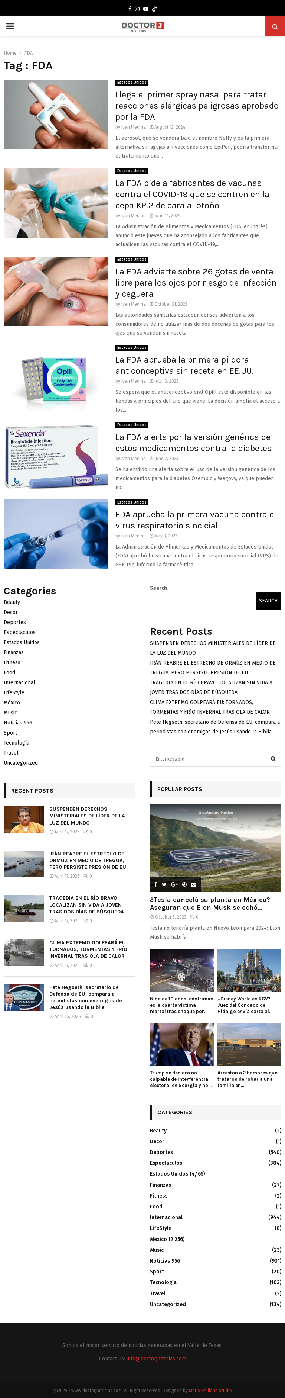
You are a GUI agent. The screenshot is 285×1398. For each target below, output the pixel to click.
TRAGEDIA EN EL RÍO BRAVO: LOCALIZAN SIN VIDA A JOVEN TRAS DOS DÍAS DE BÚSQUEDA (86, 905)
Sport (10, 733)
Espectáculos (20, 632)
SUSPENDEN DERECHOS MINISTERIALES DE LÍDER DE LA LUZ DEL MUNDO (87, 816)
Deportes (15, 622)
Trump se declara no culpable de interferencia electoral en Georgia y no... (181, 1079)
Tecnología (16, 743)
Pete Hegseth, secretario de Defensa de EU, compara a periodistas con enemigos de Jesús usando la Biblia (85, 997)
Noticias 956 (18, 723)
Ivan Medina (133, 127)
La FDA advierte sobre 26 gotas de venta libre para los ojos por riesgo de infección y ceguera (196, 282)
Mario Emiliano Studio (210, 1390)
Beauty (12, 602)
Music (10, 713)
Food (9, 672)
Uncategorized (21, 763)
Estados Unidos (132, 82)
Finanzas (14, 652)
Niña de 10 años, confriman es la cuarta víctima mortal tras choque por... (181, 1005)
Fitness (12, 662)
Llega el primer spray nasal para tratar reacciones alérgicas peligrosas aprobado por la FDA (197, 105)
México (12, 703)
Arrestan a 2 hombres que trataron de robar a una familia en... (247, 1079)
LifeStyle (14, 693)
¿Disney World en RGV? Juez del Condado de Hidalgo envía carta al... (244, 1005)
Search (158, 588)
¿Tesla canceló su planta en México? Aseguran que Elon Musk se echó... (210, 904)
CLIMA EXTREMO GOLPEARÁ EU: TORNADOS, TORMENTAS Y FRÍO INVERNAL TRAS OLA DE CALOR (88, 949)
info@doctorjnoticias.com (156, 1359)
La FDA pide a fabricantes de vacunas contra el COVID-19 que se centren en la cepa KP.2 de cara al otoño (192, 194)
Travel (11, 753)
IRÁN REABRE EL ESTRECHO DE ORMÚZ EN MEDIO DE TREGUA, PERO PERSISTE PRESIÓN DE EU (87, 860)
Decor (11, 612)
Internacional (19, 682)
